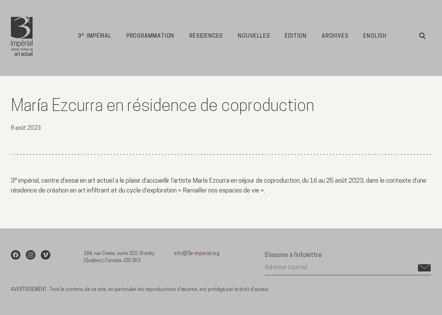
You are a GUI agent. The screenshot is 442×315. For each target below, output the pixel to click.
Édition (296, 36)
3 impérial (94, 36)
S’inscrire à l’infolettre (293, 255)
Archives (335, 36)
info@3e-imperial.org (196, 253)
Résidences (206, 36)
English (375, 36)
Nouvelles (254, 36)
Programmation (150, 36)
